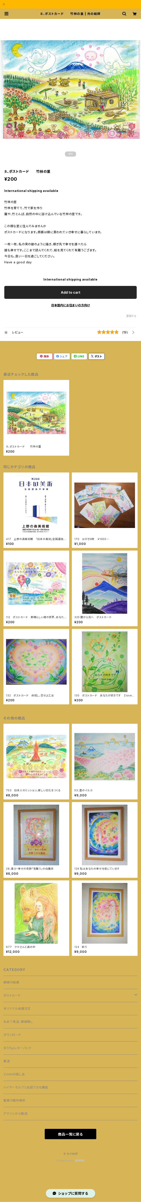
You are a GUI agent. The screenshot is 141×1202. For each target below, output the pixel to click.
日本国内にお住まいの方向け (70, 305)
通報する (131, 316)
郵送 (6, 1061)
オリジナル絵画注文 (17, 1008)
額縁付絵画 (11, 982)
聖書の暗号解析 (14, 1100)
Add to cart (70, 292)
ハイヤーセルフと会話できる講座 (25, 1087)
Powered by (70, 1160)
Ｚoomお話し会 (14, 1074)
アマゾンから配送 (15, 1113)
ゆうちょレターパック (17, 1048)
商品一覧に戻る (70, 1134)
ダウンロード (12, 1035)
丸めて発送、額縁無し (18, 1021)
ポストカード (12, 995)
